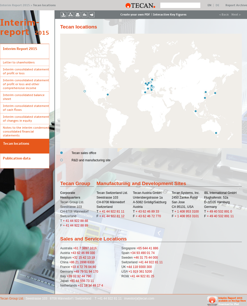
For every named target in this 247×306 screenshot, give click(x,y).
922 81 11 (156, 262)
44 (78, 281)
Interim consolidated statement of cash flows (26, 108)
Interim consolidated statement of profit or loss (26, 71)
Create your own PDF (135, 15)
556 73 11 (87, 281)
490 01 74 (147, 253)
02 (75, 276)
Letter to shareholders (19, 62)
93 (138, 253)
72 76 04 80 (87, 267)
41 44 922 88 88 (77, 221)
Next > (236, 15)
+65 (139, 248)
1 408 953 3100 (188, 211)
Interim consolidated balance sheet (24, 97)
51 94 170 (91, 271)
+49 (77, 271)
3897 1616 (89, 248)
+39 (70, 276)
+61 (76, 248)
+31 (81, 285)
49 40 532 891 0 (221, 211)
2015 (42, 33)
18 (86, 285)
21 (77, 262)
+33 (74, 267)
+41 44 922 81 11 (109, 298)
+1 (130, 271)
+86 (72, 262)
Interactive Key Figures (170, 15)
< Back (224, 15)
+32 (75, 257)
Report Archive (236, 5)
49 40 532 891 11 (222, 216)
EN (209, 5)
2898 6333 (87, 262)
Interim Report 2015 (15, 5)
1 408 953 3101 (188, 216)
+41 (141, 262)
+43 (74, 253)
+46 (137, 257)
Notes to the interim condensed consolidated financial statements (26, 131)
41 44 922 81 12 (113, 216)
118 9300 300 (142, 267)
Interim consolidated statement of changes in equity (26, 119)
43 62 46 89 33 (148, 211)
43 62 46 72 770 (149, 216)
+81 (73, 281)
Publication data (17, 158)
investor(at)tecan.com (139, 298)
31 (142, 257)
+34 (133, 253)
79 (82, 271)
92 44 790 (84, 276)
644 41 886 (150, 248)
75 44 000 (151, 257)
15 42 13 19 (86, 257)
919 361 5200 (142, 271)
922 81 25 (147, 276)
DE (217, 5)
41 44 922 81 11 (113, 211)
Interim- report (17, 27)
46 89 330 (88, 253)
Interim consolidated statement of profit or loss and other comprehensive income (26, 84)
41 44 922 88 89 (77, 225)
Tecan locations (16, 143)
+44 (130, 267)
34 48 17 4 (95, 285)
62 (79, 253)
